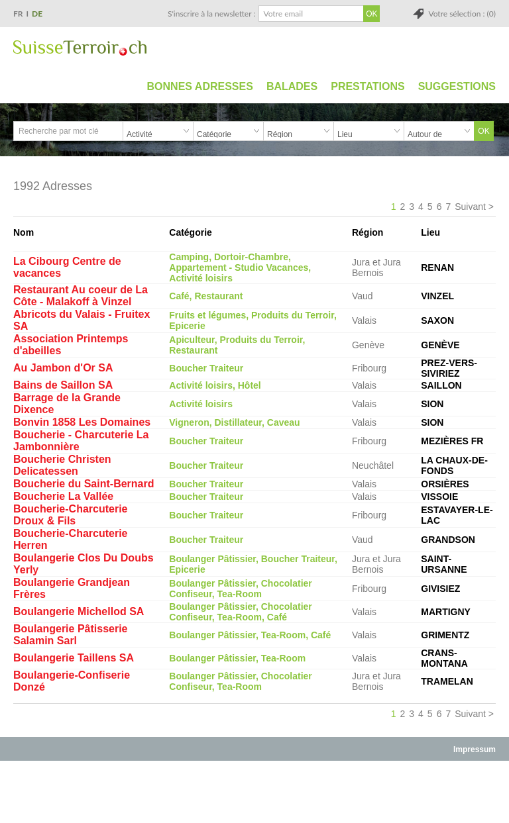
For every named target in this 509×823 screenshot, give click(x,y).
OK (483, 131)
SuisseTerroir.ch (79, 48)
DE (37, 14)
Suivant (470, 206)
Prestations (367, 86)
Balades (291, 86)
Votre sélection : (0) (462, 14)
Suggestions (457, 86)
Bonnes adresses (200, 86)
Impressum (474, 749)
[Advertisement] (254, 791)
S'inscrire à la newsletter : (212, 14)
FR (18, 14)
